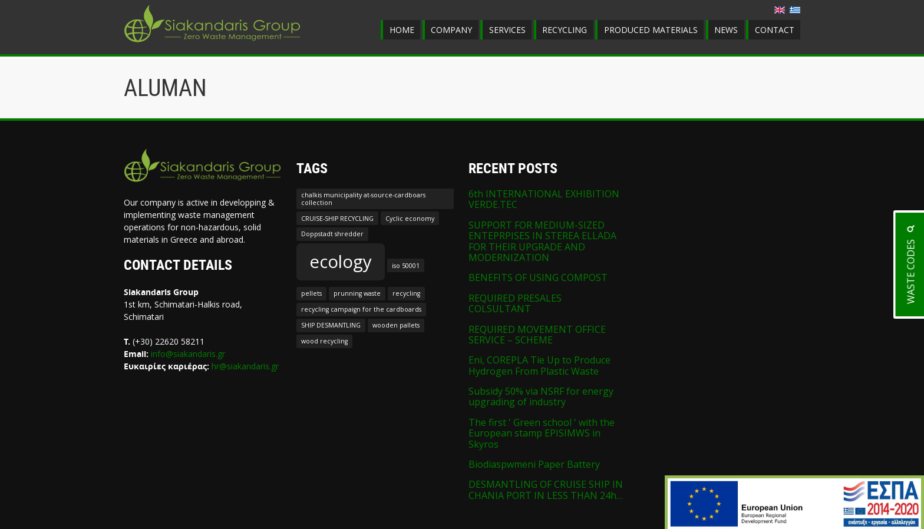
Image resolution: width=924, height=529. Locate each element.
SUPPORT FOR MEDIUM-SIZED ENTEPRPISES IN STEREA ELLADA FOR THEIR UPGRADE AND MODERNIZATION (542, 241)
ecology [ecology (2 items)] (340, 261)
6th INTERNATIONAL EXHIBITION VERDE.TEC (543, 199)
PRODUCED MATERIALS (651, 29)
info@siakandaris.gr (188, 353)
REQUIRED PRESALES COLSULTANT (515, 303)
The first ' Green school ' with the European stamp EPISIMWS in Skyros (541, 433)
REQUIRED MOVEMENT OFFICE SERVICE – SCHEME (537, 334)
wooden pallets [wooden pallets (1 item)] (396, 325)
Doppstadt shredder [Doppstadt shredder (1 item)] (332, 234)
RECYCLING (564, 29)
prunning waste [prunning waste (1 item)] (357, 293)
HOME (402, 29)
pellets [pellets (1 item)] (311, 293)
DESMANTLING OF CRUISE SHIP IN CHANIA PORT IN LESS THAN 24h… (545, 489)
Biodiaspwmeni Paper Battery (534, 464)
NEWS (726, 29)
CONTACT (774, 29)
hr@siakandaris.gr (245, 366)
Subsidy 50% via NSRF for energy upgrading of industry (540, 396)
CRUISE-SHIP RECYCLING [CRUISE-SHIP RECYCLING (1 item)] (337, 218)
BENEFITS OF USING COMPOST (538, 277)
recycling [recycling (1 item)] (406, 293)
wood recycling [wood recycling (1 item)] (324, 341)
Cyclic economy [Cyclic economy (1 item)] (409, 218)
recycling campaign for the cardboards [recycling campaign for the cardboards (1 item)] (361, 309)
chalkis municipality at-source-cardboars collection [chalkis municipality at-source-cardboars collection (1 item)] (363, 198)
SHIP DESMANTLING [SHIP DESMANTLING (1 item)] (331, 325)
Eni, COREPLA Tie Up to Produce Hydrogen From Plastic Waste (539, 365)
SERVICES (507, 29)
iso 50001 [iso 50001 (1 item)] (406, 266)
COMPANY (451, 29)
